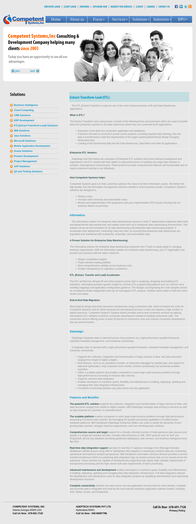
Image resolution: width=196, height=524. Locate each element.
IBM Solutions (22, 130)
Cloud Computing (24, 110)
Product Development (26, 156)
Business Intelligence (26, 105)
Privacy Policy (177, 510)
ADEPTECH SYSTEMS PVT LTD (93, 506)
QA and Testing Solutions (28, 171)
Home (56, 19)
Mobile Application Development (32, 146)
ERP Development (24, 120)
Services (118, 19)
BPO (182, 19)
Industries (161, 19)
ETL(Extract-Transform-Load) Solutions (36, 125)
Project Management (25, 161)
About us (77, 19)
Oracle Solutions (23, 151)
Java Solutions (22, 135)
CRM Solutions (22, 115)
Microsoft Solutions (25, 140)
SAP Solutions (22, 166)
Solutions (139, 19)
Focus (98, 19)
